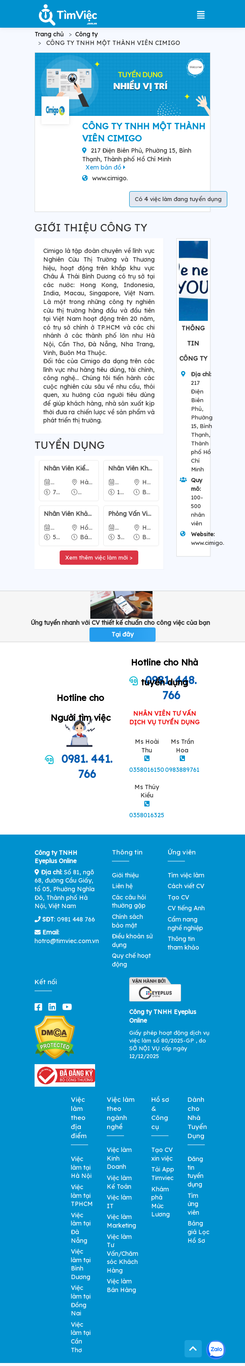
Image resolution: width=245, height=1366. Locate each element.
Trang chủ (49, 34)
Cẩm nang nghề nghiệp (185, 923)
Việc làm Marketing (121, 1221)
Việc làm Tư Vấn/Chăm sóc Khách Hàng (122, 1253)
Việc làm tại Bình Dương (81, 1264)
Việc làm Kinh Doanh (119, 1158)
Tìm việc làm (186, 875)
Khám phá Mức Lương (160, 1202)
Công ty (86, 34)
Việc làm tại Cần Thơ (81, 1337)
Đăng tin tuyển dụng (196, 1171)
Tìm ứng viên (193, 1204)
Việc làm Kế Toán (119, 1182)
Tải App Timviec (162, 1173)
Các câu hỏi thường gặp (129, 901)
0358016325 (146, 815)
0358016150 (146, 770)
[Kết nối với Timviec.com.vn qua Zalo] (216, 1350)
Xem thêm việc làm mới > (99, 557)
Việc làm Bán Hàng (121, 1285)
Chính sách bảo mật (127, 921)
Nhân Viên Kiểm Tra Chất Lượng (69, 468)
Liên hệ (122, 886)
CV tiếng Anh (186, 908)
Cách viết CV (186, 886)
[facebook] (40, 1006)
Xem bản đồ (105, 167)
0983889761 (182, 770)
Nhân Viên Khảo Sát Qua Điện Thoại (131, 468)
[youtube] (69, 1006)
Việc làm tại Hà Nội (81, 1167)
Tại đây (122, 634)
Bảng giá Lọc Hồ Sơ (199, 1231)
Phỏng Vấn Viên (131, 514)
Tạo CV (178, 897)
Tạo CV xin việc (162, 1154)
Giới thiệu (125, 875)
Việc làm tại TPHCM (82, 1195)
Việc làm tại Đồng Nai (81, 1300)
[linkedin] (54, 1006)
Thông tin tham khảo (183, 943)
